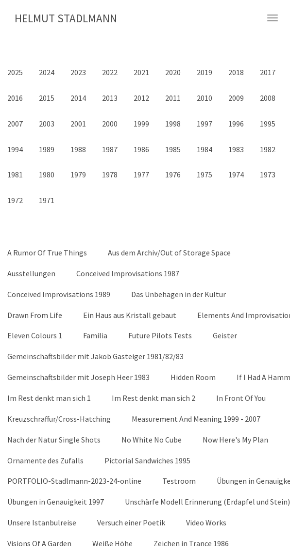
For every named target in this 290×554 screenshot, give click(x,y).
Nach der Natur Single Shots (54, 439)
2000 (110, 123)
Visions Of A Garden (39, 543)
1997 (204, 123)
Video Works (206, 522)
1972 (15, 200)
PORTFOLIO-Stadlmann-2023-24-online (74, 481)
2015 (46, 98)
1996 (236, 123)
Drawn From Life (34, 315)
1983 (236, 149)
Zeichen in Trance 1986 (191, 543)
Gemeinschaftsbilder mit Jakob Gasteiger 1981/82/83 (95, 356)
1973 (267, 174)
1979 (78, 174)
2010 (204, 98)
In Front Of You (241, 398)
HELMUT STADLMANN (66, 18)
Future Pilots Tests (160, 335)
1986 (141, 149)
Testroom (179, 481)
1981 (15, 174)
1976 (173, 174)
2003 (46, 123)
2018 (236, 72)
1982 (267, 149)
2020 (173, 72)
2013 (110, 98)
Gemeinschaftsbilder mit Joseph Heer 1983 (78, 377)
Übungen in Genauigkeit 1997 (55, 502)
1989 (46, 149)
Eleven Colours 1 (34, 335)
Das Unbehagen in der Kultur (178, 294)
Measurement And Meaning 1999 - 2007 (196, 419)
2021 (141, 72)
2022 (110, 72)
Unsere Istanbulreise (41, 522)
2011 (173, 98)
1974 (236, 174)
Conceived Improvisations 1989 (58, 294)
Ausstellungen (31, 273)
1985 (173, 149)
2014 (78, 98)
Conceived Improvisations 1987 (127, 273)
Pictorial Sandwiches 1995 (147, 460)
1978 (110, 174)
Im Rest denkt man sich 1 (49, 398)
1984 (204, 149)
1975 (204, 174)
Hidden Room (193, 377)
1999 (141, 123)
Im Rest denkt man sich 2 (153, 398)
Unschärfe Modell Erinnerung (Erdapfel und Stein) (207, 502)
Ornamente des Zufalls (45, 460)
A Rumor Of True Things (47, 252)
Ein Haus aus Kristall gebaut (129, 315)
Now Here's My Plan (235, 439)
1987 (110, 149)
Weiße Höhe (112, 543)
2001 (78, 123)
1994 (15, 149)
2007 (15, 123)
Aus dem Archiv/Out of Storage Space (169, 252)
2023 (78, 72)
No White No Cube (151, 439)
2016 (15, 98)
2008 (267, 98)
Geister (225, 335)
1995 (267, 123)
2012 (141, 98)
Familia (95, 335)
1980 (46, 174)
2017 (267, 72)
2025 (15, 72)
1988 (78, 149)
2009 (236, 98)
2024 (46, 72)
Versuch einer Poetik (131, 522)
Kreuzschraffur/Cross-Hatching (59, 419)
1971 (46, 200)
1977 (141, 174)
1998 (173, 123)
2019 (204, 72)
